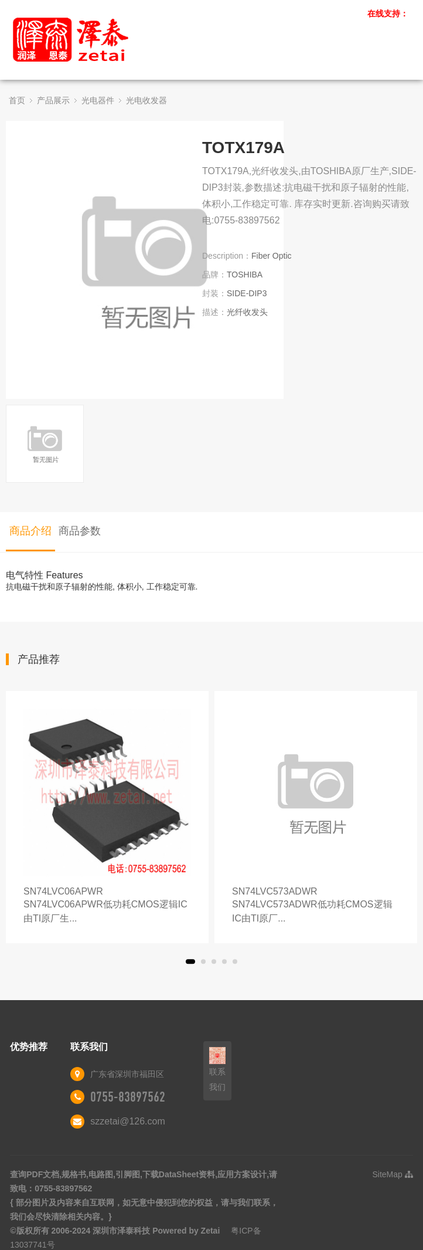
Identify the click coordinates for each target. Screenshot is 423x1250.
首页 (17, 100)
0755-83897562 (127, 1097)
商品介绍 (30, 531)
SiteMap (393, 1174)
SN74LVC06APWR (107, 906)
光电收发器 (146, 100)
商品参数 (80, 531)
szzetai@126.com (127, 1121)
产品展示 (53, 100)
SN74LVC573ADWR (316, 906)
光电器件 (97, 100)
